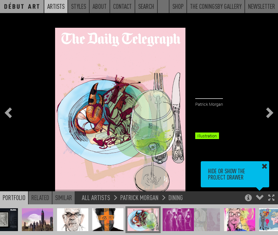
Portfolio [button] (14, 197)
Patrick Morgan (139, 197)
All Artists (96, 197)
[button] (271, 198)
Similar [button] (63, 197)
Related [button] (40, 197)
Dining (175, 197)
